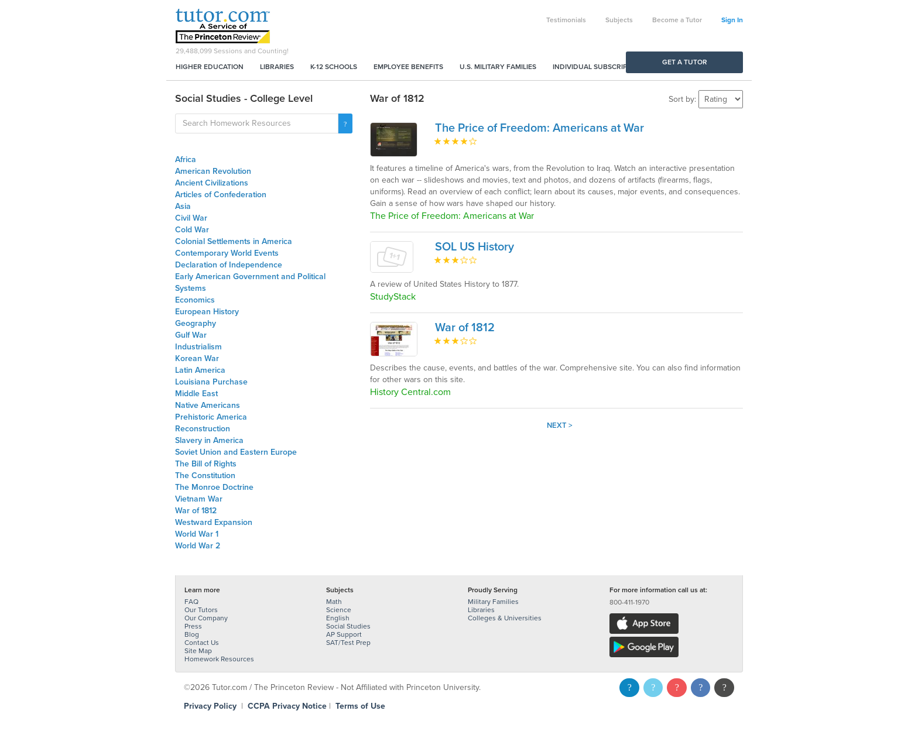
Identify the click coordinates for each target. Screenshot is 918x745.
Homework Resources (219, 659)
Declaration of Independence (228, 265)
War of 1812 (196, 511)
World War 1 (196, 534)
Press (193, 626)
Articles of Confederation (220, 195)
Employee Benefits (408, 67)
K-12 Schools (333, 67)
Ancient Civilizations (211, 183)
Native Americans (207, 405)
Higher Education (210, 67)
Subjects (619, 20)
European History (207, 312)
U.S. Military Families (498, 67)
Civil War (191, 218)
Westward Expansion (213, 522)
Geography (195, 323)
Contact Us (201, 642)
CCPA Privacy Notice (287, 706)
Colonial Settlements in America (233, 241)
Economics (195, 300)
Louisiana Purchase (211, 382)
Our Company (206, 618)
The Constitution (205, 475)
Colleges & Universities (505, 618)
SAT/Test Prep (348, 642)
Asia (183, 206)
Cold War (192, 230)
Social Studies (348, 626)
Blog (191, 634)
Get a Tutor (684, 62)
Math (334, 602)
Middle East (196, 394)
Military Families (493, 602)
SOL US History (474, 247)
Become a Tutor (677, 20)
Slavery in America (209, 440)
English (338, 618)
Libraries (277, 67)
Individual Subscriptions (600, 67)
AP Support (344, 634)
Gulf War (191, 335)
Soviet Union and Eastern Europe (236, 452)
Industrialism (198, 347)
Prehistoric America (211, 417)
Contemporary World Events (227, 253)
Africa (185, 159)
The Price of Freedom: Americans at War (539, 128)
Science (338, 610)
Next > (560, 425)
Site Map (198, 651)
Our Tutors (201, 610)
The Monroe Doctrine (214, 487)
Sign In (732, 20)
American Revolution (213, 171)
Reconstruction (202, 429)
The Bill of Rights (206, 464)
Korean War (197, 358)
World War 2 (197, 546)
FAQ (191, 602)
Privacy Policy (210, 706)
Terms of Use (360, 706)
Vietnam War (198, 499)
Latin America (200, 370)
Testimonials (566, 20)
